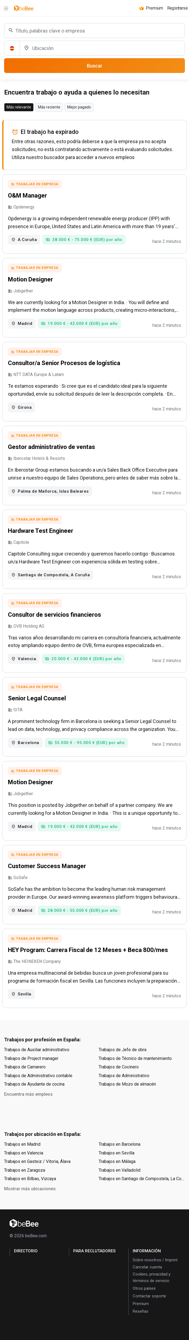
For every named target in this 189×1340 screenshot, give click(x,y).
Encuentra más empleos (28, 1094)
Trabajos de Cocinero (119, 1066)
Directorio (26, 1250)
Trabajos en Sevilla (116, 1153)
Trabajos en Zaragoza (24, 1170)
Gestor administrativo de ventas (51, 446)
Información (147, 1250)
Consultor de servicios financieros (54, 614)
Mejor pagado (79, 107)
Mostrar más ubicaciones (30, 1188)
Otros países (144, 1288)
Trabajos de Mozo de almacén (127, 1084)
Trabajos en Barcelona (119, 1144)
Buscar (94, 66)
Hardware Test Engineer (40, 530)
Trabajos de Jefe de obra (122, 1049)
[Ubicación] (102, 48)
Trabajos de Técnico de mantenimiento (135, 1058)
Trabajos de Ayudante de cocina (34, 1084)
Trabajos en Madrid (22, 1144)
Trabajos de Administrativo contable (38, 1075)
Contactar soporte (149, 1296)
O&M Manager (27, 195)
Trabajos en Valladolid (119, 1170)
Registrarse (177, 8)
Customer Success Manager (47, 866)
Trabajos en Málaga (117, 1161)
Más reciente (49, 107)
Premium (141, 1303)
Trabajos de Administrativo (124, 1075)
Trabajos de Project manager (31, 1058)
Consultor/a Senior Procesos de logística (64, 363)
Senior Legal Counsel (37, 698)
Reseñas (140, 1311)
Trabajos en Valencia (23, 1153)
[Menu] (6, 8)
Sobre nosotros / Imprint (155, 1259)
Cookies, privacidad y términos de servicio (151, 1277)
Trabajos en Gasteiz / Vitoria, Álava (37, 1161)
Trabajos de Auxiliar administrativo (36, 1049)
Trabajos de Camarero (25, 1066)
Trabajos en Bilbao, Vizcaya (30, 1178)
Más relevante (19, 107)
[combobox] (94, 30)
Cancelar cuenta (147, 1267)
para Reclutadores (94, 1250)
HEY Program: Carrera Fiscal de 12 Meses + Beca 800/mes (88, 950)
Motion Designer (30, 279)
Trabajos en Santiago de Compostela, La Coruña (142, 1178)
